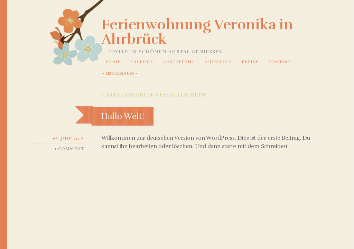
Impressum (119, 73)
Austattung (179, 61)
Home (112, 61)
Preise (250, 61)
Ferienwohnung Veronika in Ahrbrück (197, 32)
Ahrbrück (218, 61)
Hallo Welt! (122, 116)
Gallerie (141, 61)
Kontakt (279, 61)
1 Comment (69, 148)
